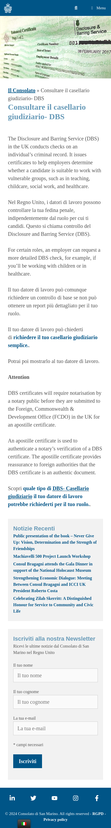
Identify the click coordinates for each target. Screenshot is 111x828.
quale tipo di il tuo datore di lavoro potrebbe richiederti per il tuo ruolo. (49, 496)
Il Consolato (21, 90)
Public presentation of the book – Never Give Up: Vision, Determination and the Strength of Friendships (55, 542)
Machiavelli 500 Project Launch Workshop (52, 556)
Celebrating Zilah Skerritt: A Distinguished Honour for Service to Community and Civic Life (53, 604)
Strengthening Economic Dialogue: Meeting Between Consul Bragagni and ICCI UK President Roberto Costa (52, 584)
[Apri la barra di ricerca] (76, 8)
